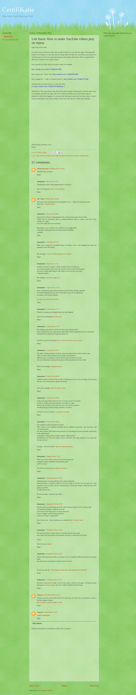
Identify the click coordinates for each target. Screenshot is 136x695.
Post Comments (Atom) (45, 690)
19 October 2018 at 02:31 (52, 595)
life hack (43, 156)
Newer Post (34, 686)
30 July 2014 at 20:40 (52, 422)
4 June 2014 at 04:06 (52, 214)
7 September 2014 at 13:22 (54, 530)
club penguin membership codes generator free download (69, 570)
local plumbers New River (50, 299)
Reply (39, 175)
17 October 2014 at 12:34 (53, 580)
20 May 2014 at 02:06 (52, 199)
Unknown (40, 595)
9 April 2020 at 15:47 (50, 612)
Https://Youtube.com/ (75, 520)
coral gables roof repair (62, 412)
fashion (47, 228)
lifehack (48, 156)
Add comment (37, 623)
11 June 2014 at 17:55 (52, 309)
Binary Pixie (8, 36)
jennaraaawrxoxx (43, 168)
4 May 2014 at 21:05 (52, 181)
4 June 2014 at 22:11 (52, 242)
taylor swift (69, 156)
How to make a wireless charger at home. (50, 602)
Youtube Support (50, 204)
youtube (76, 156)
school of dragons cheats (58, 388)
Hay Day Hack (57, 316)
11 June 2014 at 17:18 (52, 287)
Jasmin (49, 544)
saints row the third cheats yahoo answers (69, 340)
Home (64, 686)
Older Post (94, 686)
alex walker (41, 199)
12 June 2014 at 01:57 (52, 350)
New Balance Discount (59, 468)
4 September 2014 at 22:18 (54, 478)
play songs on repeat (58, 156)
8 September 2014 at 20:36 (54, 554)
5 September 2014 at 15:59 (54, 504)
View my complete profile (10, 39)
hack (38, 156)
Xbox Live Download (57, 189)
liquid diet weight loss (53, 278)
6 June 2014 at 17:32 (52, 264)
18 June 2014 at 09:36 (52, 376)
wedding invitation (56, 366)
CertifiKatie (18, 9)
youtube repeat (84, 156)
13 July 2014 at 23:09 (52, 398)
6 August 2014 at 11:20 (53, 456)
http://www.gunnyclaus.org (64, 446)
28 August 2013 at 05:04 (57, 168)
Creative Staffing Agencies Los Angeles (59, 254)
